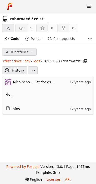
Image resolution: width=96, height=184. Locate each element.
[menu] (33, 70)
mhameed (20, 18)
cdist (38, 18)
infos (13, 108)
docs (18, 61)
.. (10, 95)
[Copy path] (85, 61)
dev (27, 61)
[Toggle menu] (88, 6)
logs (36, 61)
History (14, 70)
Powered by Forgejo (22, 166)
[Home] (10, 6)
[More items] (90, 38)
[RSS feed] (8, 28)
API (68, 179)
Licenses (53, 179)
